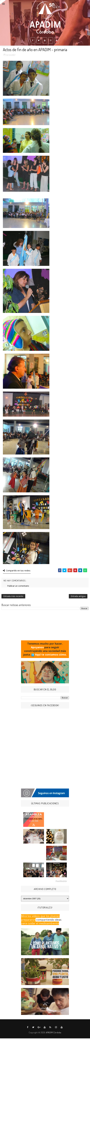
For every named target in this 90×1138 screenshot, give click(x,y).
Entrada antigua (78, 596)
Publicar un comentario (18, 585)
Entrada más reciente (13, 596)
